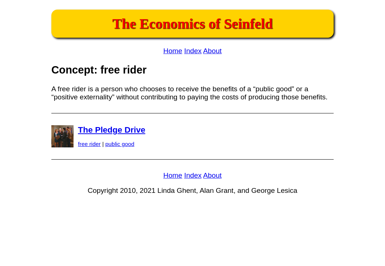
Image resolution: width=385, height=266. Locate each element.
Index (193, 51)
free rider (89, 144)
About (212, 51)
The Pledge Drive (111, 129)
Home (172, 51)
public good (119, 144)
